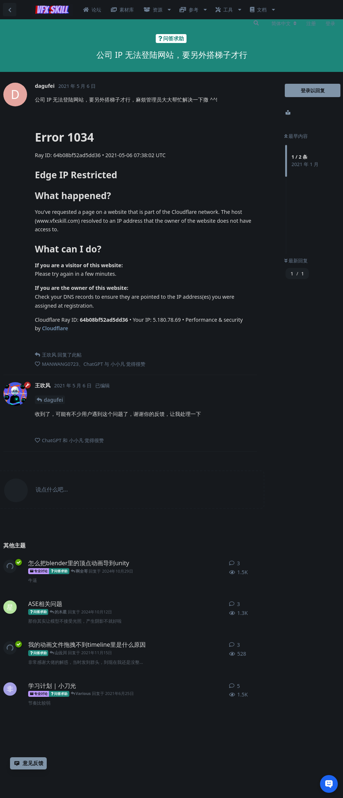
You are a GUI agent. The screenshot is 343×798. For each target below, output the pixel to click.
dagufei (53, 399)
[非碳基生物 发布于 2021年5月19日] (10, 689)
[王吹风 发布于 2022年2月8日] (10, 566)
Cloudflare (55, 328)
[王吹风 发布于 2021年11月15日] (10, 648)
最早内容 (296, 136)
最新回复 (296, 260)
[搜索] (256, 23)
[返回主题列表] (9, 9)
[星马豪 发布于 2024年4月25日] (10, 607)
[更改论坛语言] (284, 23)
